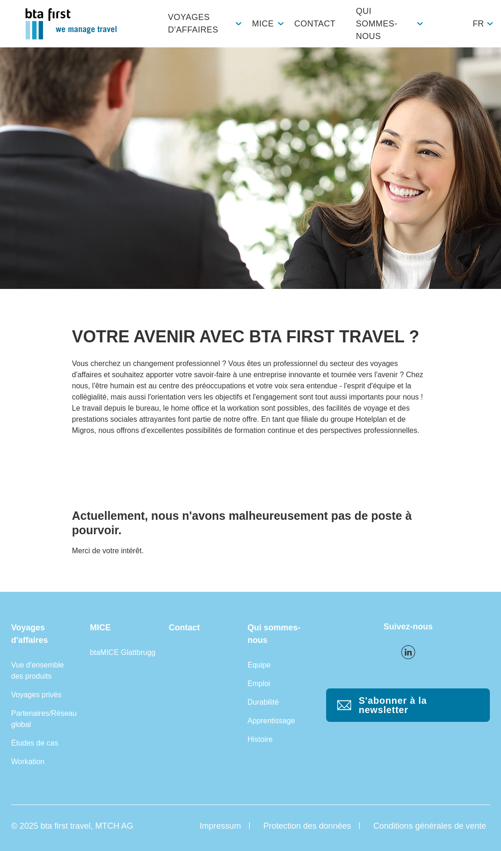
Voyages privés (36, 695)
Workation (28, 762)
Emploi (258, 683)
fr (478, 23)
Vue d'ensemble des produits (37, 670)
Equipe (258, 665)
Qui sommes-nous (377, 24)
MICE (263, 23)
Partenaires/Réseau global (44, 718)
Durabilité (263, 702)
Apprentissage (271, 721)
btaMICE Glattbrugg (122, 652)
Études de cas (34, 743)
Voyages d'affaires (193, 23)
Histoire (259, 739)
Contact (314, 23)
